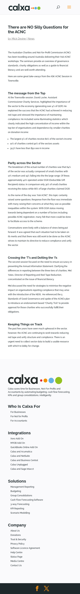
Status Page (16, 557)
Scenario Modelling (20, 513)
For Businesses (18, 412)
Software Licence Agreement (25, 548)
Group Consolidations (21, 495)
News (31, 38)
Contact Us (16, 565)
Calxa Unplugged (19, 464)
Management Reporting (22, 487)
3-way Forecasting (19, 504)
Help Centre (16, 552)
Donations (15, 535)
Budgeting (15, 491)
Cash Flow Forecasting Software (26, 500)
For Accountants (18, 420)
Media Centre (17, 561)
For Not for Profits (19, 416)
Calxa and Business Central (24, 460)
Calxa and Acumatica (21, 451)
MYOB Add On (17, 443)
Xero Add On (16, 438)
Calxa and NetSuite (20, 456)
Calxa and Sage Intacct (22, 469)
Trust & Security (18, 539)
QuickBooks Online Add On (24, 447)
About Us (15, 531)
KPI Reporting (17, 508)
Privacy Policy (17, 544)
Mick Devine (19, 38)
